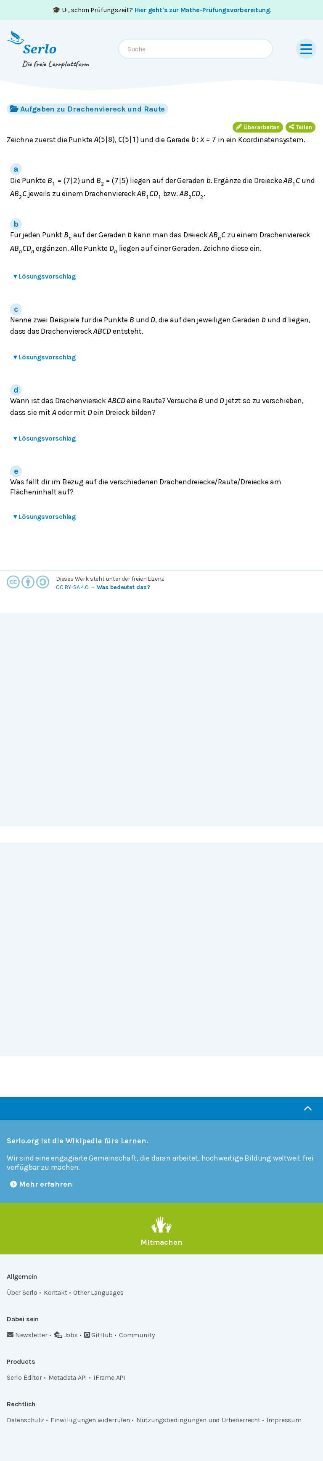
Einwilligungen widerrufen (90, 1420)
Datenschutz (25, 1420)
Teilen (300, 127)
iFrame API (109, 1377)
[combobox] (195, 49)
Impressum (284, 1420)
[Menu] (306, 49)
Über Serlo (22, 1292)
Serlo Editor (24, 1377)
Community (136, 1335)
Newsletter (27, 1335)
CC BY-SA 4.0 (72, 587)
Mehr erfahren (41, 1184)
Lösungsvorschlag (44, 276)
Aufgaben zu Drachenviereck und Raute (87, 109)
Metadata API (67, 1377)
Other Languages (98, 1292)
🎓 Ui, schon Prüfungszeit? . (161, 10)
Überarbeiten (258, 127)
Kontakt (55, 1292)
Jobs (66, 1335)
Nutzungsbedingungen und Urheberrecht (198, 1420)
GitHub (98, 1335)
